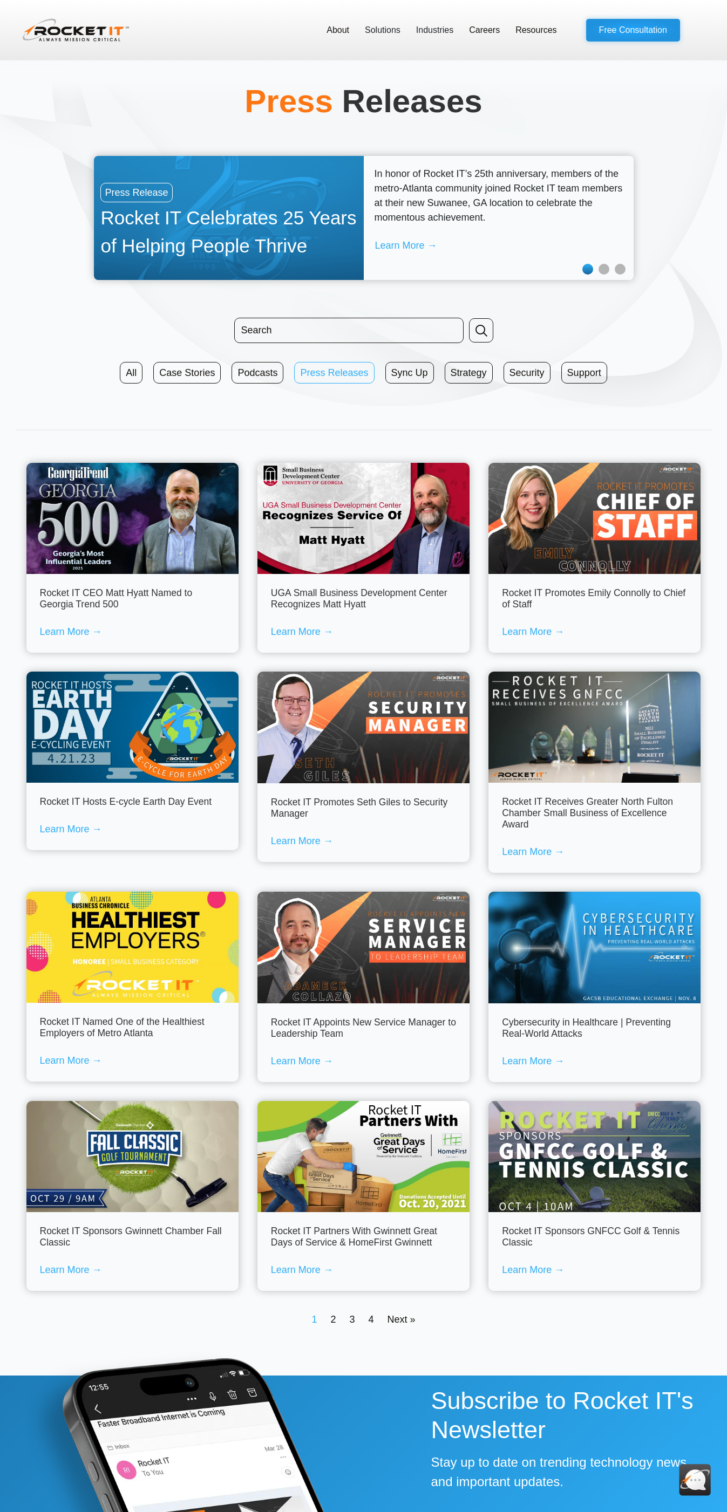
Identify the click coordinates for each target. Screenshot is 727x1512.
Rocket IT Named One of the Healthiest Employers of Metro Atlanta (122, 1027)
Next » (402, 1319)
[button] (633, 30)
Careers (484, 30)
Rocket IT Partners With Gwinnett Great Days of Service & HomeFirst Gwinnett (354, 1237)
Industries (434, 30)
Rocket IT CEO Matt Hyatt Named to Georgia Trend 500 (116, 598)
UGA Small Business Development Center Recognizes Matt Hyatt (359, 598)
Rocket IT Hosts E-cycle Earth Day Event (126, 801)
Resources (535, 30)
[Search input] (349, 330)
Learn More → (406, 245)
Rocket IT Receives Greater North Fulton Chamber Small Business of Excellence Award (587, 813)
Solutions (382, 30)
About (338, 30)
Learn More (71, 631)
